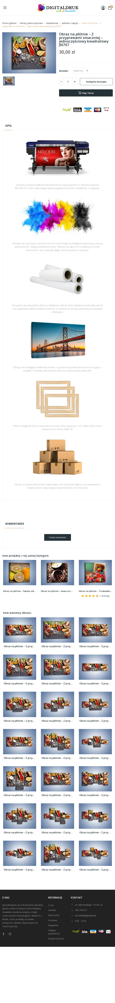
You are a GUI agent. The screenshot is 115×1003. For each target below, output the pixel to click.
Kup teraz (86, 93)
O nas (51, 905)
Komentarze (14, 523)
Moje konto (54, 915)
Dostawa (52, 920)
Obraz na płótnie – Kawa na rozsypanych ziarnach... (57, 591)
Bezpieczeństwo (56, 938)
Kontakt (52, 910)
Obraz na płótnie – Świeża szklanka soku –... (19, 591)
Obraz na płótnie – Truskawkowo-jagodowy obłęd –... (95, 591)
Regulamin (53, 925)
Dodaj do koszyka (96, 81)
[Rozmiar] (81, 71)
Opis (8, 125)
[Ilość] (68, 81)
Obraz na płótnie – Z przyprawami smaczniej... (20, 646)
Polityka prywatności (54, 932)
